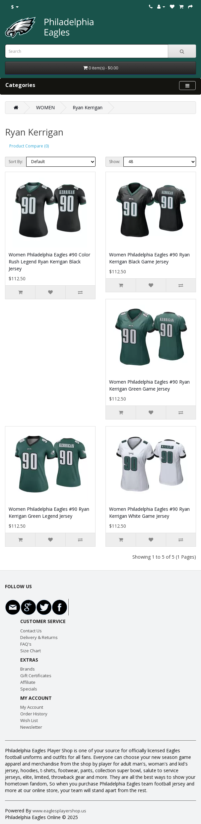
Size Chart (30, 651)
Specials (28, 689)
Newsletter (31, 727)
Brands (27, 669)
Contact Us (31, 631)
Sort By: (16, 161)
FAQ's (26, 644)
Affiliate (27, 682)
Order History (33, 714)
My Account (31, 707)
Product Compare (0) (29, 146)
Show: (114, 161)
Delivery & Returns (39, 637)
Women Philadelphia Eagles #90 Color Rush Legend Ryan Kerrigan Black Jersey (49, 261)
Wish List (29, 720)
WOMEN (45, 107)
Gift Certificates (35, 676)
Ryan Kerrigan (87, 107)
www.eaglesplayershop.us (59, 811)
